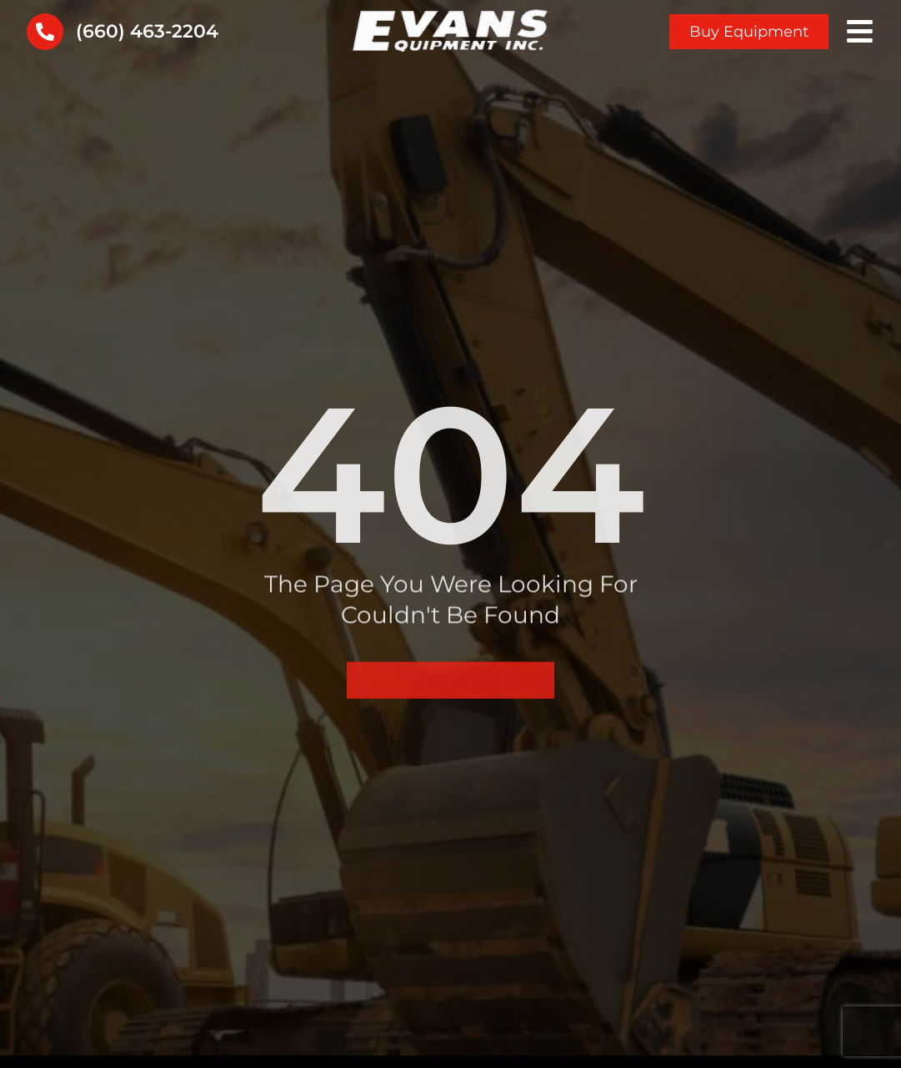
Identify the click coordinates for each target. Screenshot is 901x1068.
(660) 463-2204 (147, 31)
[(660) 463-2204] (45, 31)
